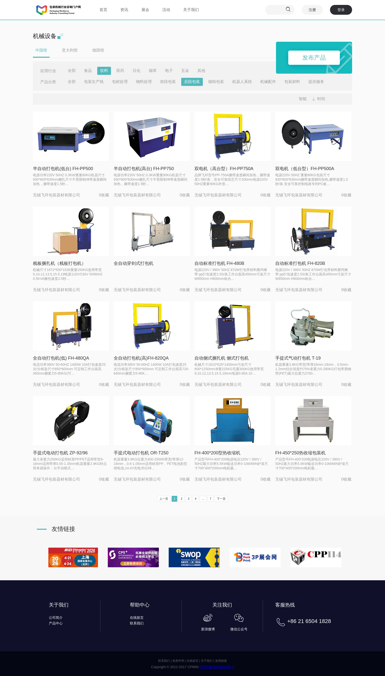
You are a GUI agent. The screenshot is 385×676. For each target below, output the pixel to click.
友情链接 (221, 660)
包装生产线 (94, 82)
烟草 (153, 70)
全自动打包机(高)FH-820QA (141, 358)
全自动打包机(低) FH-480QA (61, 358)
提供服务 (316, 82)
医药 (120, 70)
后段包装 (192, 82)
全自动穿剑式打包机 (133, 263)
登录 (341, 10)
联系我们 (137, 623)
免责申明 (178, 660)
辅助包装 (216, 82)
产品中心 (56, 623)
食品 (88, 70)
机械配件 (268, 82)
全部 (72, 70)
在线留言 (137, 618)
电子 (169, 70)
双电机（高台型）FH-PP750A (223, 168)
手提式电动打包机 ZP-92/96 (60, 452)
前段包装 (168, 82)
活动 (166, 10)
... (203, 498)
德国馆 (98, 50)
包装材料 (292, 82)
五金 (185, 70)
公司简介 (56, 618)
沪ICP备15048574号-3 (217, 667)
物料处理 (144, 82)
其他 (201, 70)
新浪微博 (208, 629)
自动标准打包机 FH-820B (300, 263)
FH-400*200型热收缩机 (217, 452)
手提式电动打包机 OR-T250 (141, 452)
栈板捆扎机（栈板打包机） (59, 263)
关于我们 (191, 10)
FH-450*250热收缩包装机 (300, 452)
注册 (312, 10)
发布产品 (314, 57)
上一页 (163, 498)
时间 (321, 99)
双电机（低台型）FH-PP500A (304, 168)
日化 (136, 70)
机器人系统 (242, 82)
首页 (103, 10)
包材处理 (120, 82)
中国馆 (41, 50)
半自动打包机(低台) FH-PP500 (63, 168)
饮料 (104, 70)
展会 (145, 10)
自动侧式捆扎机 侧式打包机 (221, 358)
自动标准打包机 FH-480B (219, 263)
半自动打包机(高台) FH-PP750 (144, 168)
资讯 (124, 10)
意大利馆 (70, 50)
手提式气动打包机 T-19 (298, 358)
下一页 (221, 498)
